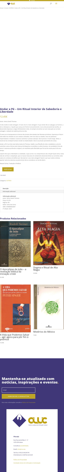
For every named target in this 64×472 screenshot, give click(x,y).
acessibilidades (24, 445)
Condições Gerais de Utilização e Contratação (27, 463)
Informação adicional (9, 191)
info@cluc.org (21, 449)
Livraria (6, 8)
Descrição (6, 188)
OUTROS (11, 8)
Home (1, 8)
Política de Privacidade (28, 402)
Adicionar (8, 169)
